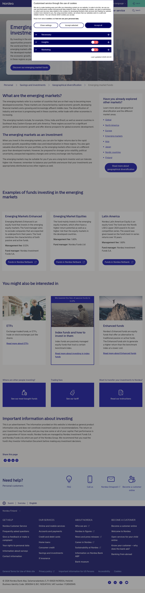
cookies (49, 19)
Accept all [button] (98, 25)
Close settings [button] (46, 25)
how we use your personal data (67, 19)
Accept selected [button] (71, 25)
